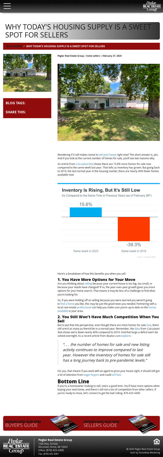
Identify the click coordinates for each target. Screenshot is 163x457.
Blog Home (14, 46)
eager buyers (91, 374)
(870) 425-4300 (53, 450)
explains (126, 335)
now (148, 325)
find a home (67, 303)
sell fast (116, 374)
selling (88, 283)
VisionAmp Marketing (149, 452)
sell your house (108, 154)
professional (84, 307)
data (137, 328)
